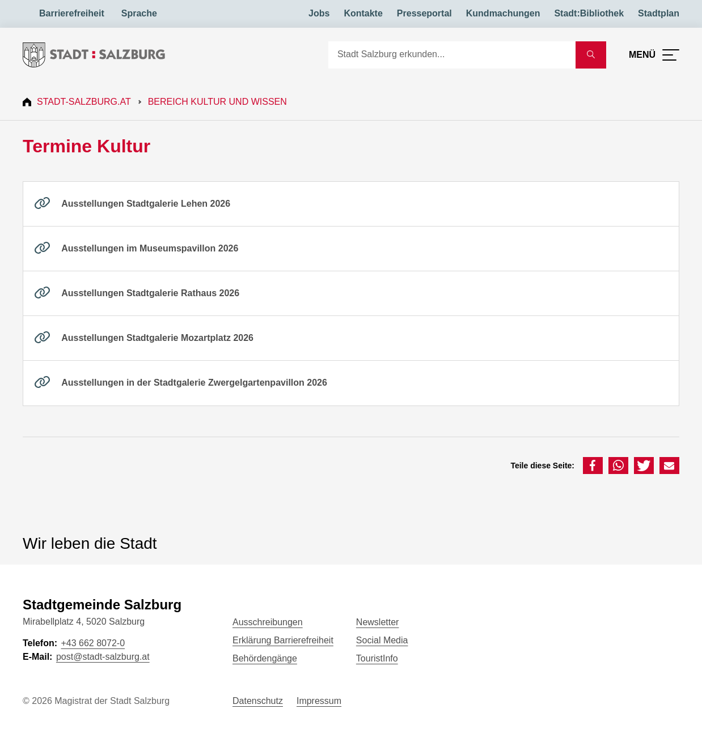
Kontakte (363, 13)
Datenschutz (257, 701)
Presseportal (424, 13)
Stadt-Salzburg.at (84, 101)
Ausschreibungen (267, 622)
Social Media (382, 640)
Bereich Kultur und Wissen (217, 101)
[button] (593, 465)
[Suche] (452, 55)
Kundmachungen (503, 13)
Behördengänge (264, 658)
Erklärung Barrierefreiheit (282, 640)
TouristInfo (377, 658)
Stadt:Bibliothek (589, 13)
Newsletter (377, 622)
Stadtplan (658, 13)
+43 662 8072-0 (93, 643)
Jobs (318, 13)
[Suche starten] (591, 55)
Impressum (319, 701)
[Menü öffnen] (654, 54)
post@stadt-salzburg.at (103, 656)
